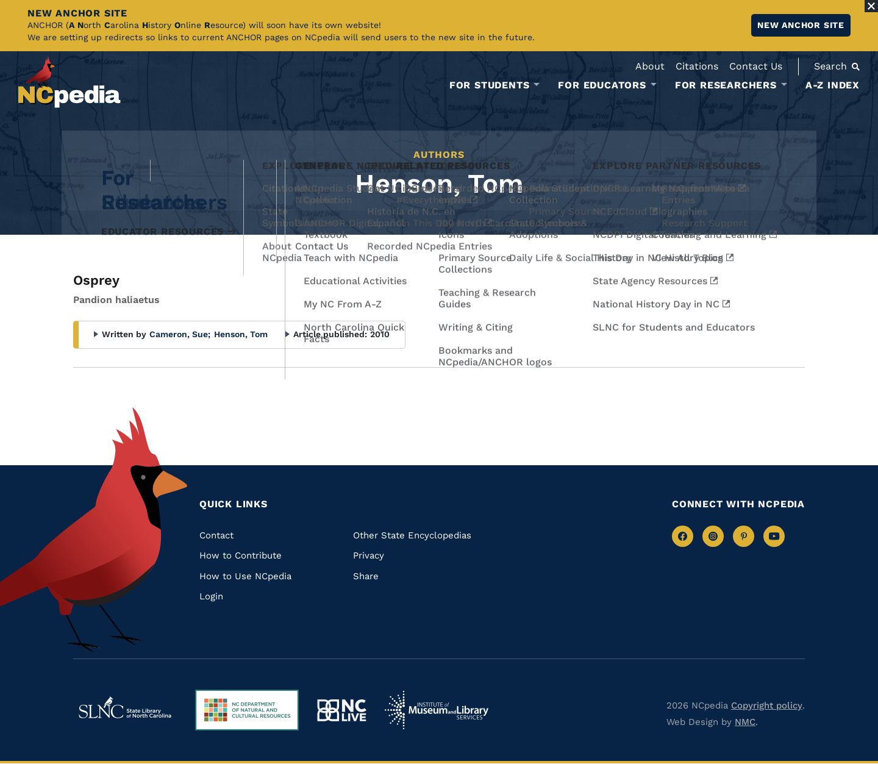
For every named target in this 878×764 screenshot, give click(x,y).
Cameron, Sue (179, 334)
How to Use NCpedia (245, 576)
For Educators (602, 85)
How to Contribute (240, 555)
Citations (697, 66)
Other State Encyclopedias (412, 535)
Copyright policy (766, 705)
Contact (216, 535)
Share (366, 576)
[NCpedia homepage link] (69, 82)
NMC (745, 721)
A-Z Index (832, 85)
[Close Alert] (871, 6)
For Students (489, 85)
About (650, 66)
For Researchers (726, 85)
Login (211, 596)
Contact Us (755, 66)
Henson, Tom (241, 334)
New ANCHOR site (800, 25)
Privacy (368, 555)
